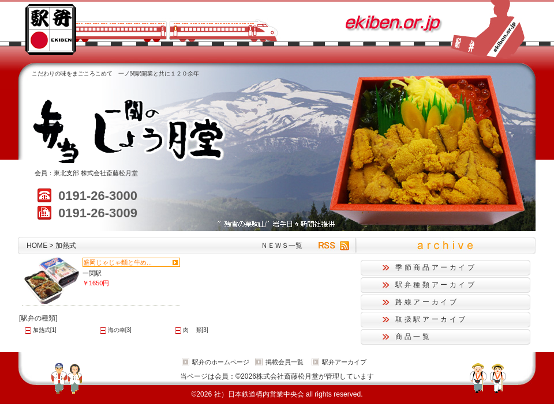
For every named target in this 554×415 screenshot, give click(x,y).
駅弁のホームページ (220, 362)
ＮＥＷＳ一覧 (281, 246)
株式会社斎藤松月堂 (109, 172)
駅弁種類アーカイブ (436, 285)
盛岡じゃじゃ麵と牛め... (117, 262)
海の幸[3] (120, 330)
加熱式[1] (45, 330)
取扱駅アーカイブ (431, 319)
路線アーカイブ (426, 302)
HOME (37, 246)
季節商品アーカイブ (436, 267)
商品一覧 (413, 337)
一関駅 (92, 273)
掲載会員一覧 (284, 362)
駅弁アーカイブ (344, 362)
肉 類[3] (195, 330)
